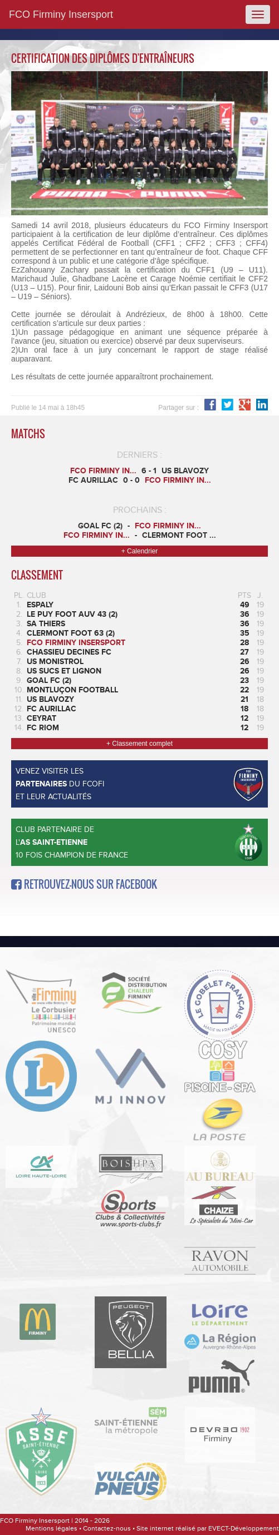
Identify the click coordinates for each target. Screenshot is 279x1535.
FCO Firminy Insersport (61, 14)
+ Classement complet (139, 743)
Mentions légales (51, 1528)
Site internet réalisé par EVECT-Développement (207, 1528)
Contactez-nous (107, 1528)
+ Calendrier (139, 551)
